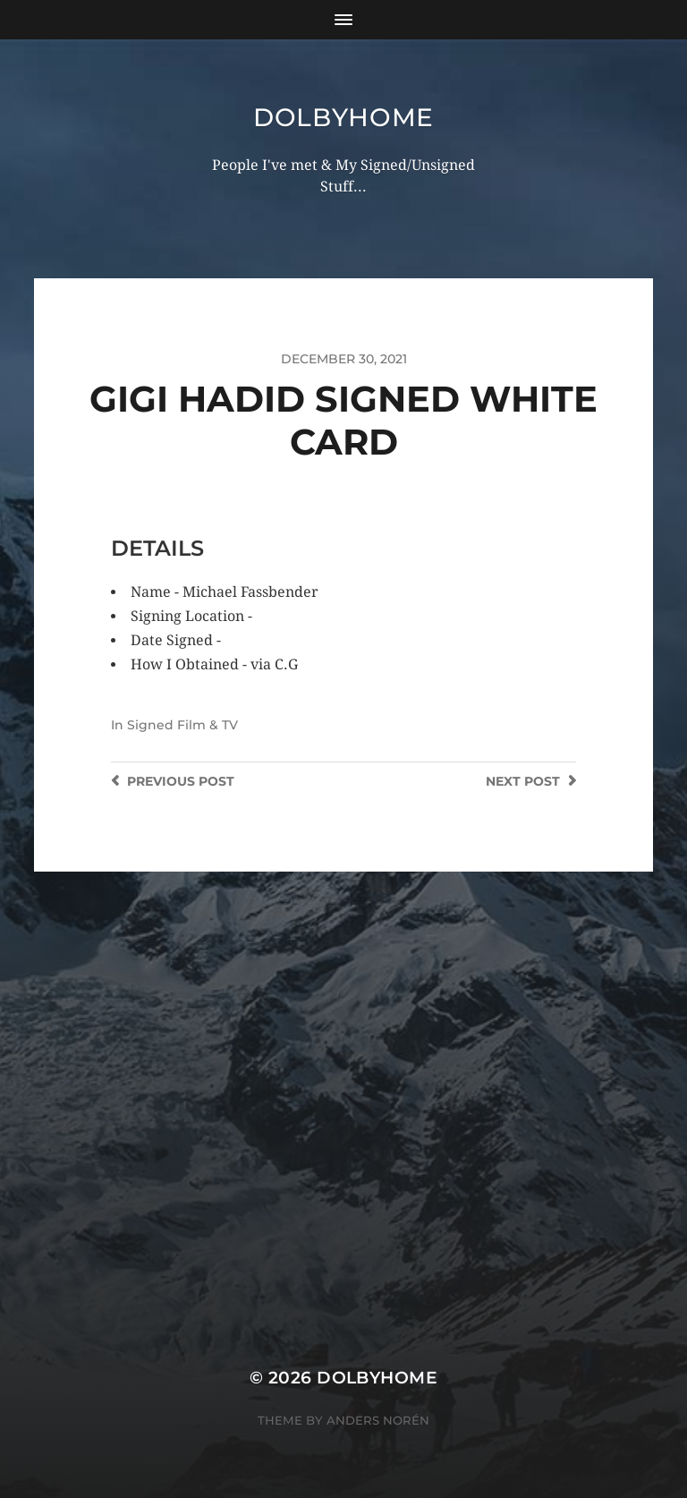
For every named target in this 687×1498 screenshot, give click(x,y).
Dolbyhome (343, 117)
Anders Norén (378, 1420)
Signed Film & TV (182, 725)
